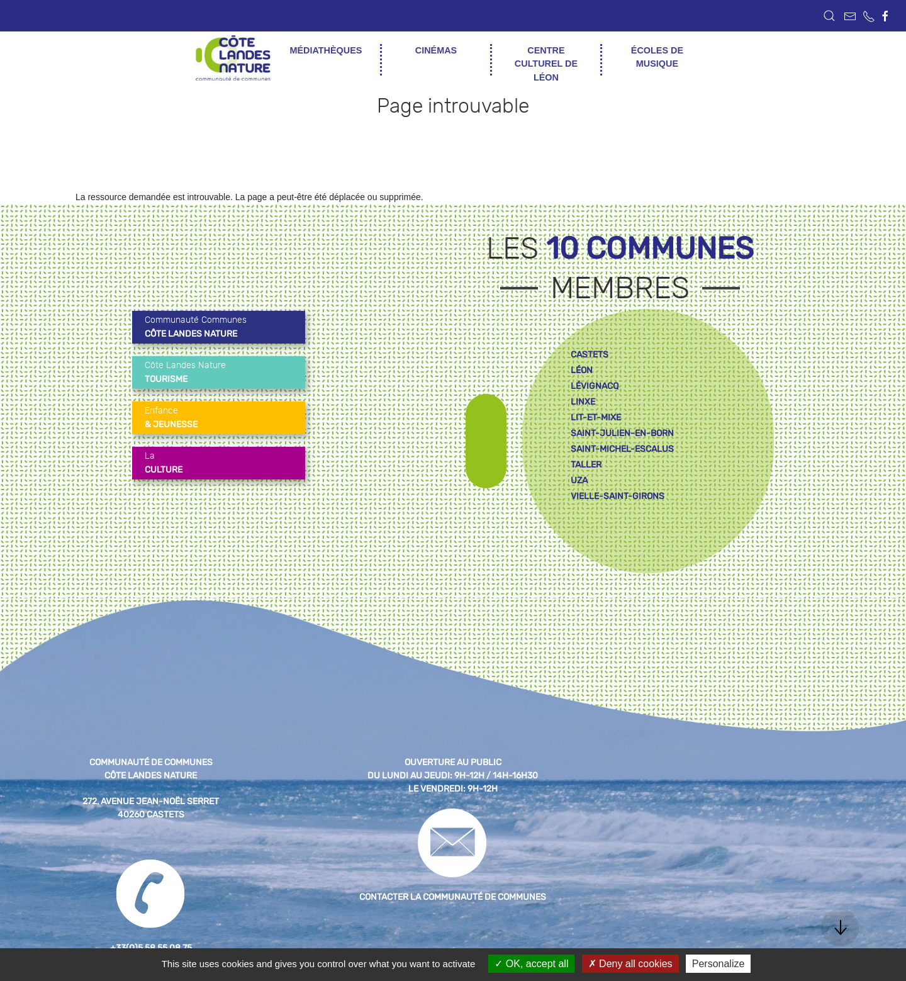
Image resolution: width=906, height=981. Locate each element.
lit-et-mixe (596, 417)
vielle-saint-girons (617, 496)
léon (582, 370)
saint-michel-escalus (622, 449)
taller (586, 464)
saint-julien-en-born (622, 433)
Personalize (718, 963)
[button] (829, 15)
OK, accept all (531, 963)
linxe (583, 401)
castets (589, 354)
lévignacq (594, 386)
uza (579, 480)
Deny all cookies (630, 963)
